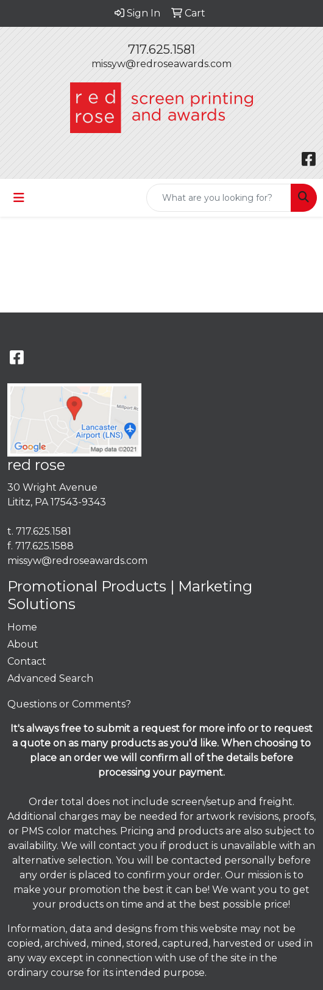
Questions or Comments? (69, 704)
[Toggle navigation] (19, 197)
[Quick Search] (218, 198)
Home (22, 627)
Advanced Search (50, 678)
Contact (26, 661)
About (22, 644)
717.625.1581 (161, 49)
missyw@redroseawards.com (161, 64)
